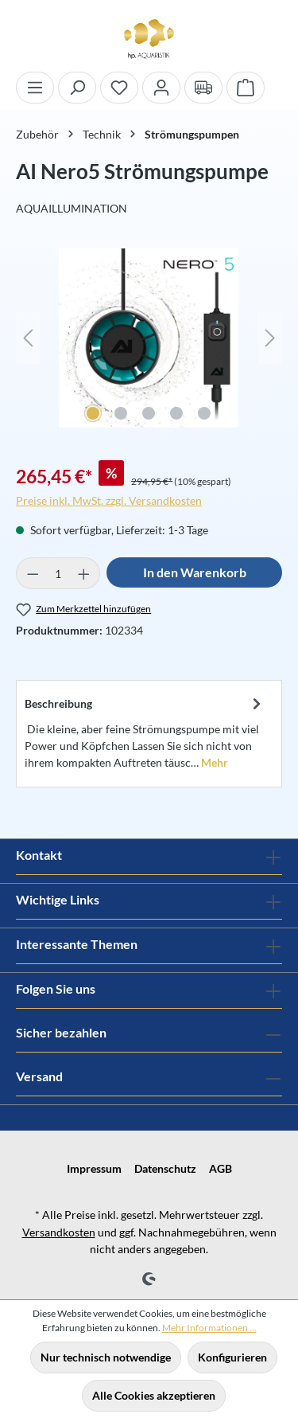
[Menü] (35, 88)
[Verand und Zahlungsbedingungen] (203, 88)
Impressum (94, 1168)
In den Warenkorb (194, 572)
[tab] (145, 732)
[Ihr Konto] (161, 88)
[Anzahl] (58, 573)
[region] (149, 345)
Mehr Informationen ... (209, 1328)
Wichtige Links (57, 899)
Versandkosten (58, 1232)
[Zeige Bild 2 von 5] (120, 413)
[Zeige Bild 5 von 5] (204, 413)
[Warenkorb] (245, 88)
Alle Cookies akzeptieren (153, 1395)
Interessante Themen (76, 943)
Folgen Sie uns (55, 988)
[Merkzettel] (119, 88)
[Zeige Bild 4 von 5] (176, 413)
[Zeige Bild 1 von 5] (93, 413)
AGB (220, 1168)
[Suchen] (77, 88)
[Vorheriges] (28, 338)
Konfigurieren (232, 1357)
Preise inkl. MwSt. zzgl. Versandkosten (109, 500)
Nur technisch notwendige (106, 1357)
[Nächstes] (270, 338)
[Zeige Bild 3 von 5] (148, 413)
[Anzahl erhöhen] (84, 573)
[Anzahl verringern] (32, 573)
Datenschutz (165, 1168)
